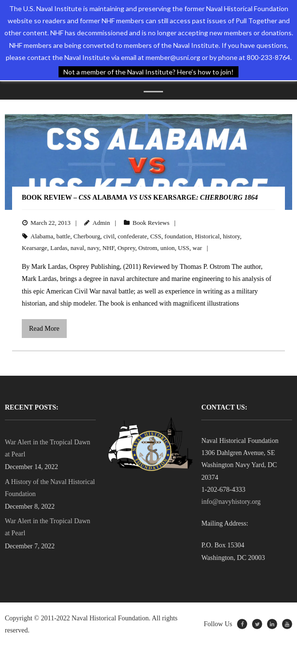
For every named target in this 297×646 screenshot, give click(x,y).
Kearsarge (34, 247)
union (168, 247)
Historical (207, 236)
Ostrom (147, 247)
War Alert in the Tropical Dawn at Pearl (47, 448)
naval (77, 247)
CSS (155, 236)
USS (184, 247)
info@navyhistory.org (231, 501)
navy (93, 247)
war (197, 247)
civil (109, 236)
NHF (108, 247)
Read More (44, 328)
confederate (132, 236)
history (231, 236)
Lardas (58, 247)
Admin (101, 222)
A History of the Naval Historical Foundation (50, 488)
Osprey (126, 247)
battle (63, 236)
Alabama (41, 236)
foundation (178, 236)
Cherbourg (87, 236)
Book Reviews (151, 222)
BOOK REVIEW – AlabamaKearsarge (140, 197)
